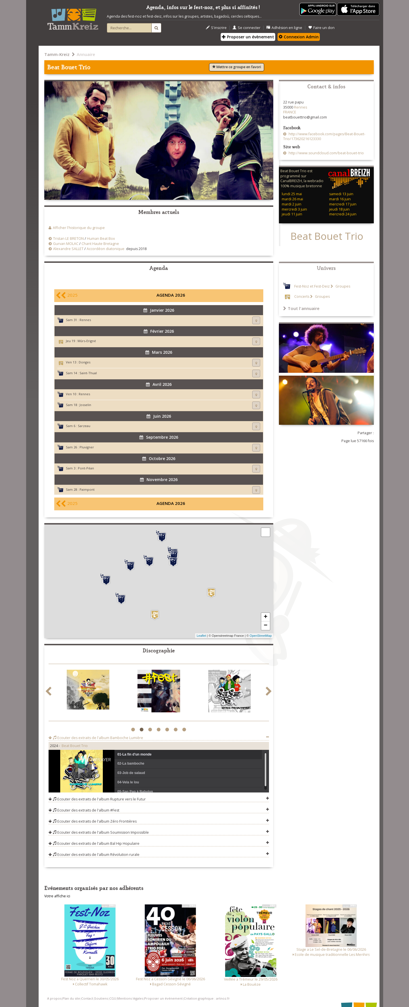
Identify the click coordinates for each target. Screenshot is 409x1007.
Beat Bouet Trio (75, 745)
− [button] (265, 625)
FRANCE (289, 112)
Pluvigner (87, 447)
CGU (112, 998)
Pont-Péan (86, 468)
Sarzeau (84, 426)
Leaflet (201, 635)
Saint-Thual (88, 373)
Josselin (85, 405)
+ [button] (265, 617)
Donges (84, 362)
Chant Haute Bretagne (100, 243)
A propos (54, 998)
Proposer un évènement (248, 36)
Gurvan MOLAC (65, 243)
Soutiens (101, 998)
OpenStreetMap (261, 635)
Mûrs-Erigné (87, 341)
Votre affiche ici (57, 896)
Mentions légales (130, 998)
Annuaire (86, 54)
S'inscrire (216, 27)
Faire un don (321, 27)
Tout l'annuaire (301, 308)
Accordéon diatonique (105, 248)
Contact (87, 998)
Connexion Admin (299, 36)
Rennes (85, 320)
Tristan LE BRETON (68, 238)
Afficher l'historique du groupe (79, 227)
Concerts (301, 296)
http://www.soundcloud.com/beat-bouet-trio (326, 153)
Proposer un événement (163, 998)
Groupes (342, 286)
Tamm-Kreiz (57, 54)
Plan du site (71, 998)
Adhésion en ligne (284, 27)
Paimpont (87, 489)
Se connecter (246, 27)
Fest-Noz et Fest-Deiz (312, 286)
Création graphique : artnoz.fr (207, 998)
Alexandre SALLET (68, 248)
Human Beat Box (101, 238)
